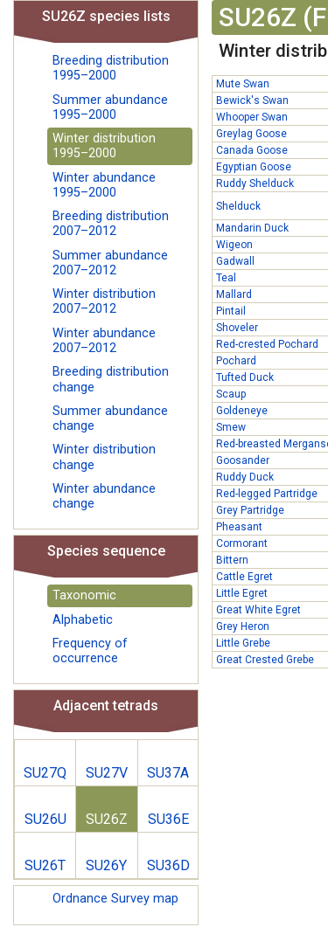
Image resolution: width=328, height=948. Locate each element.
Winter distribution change (104, 457)
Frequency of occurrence (90, 651)
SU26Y (106, 865)
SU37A (168, 773)
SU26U (45, 819)
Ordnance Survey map (115, 898)
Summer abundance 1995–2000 (110, 107)
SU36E (168, 819)
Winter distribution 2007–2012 (104, 301)
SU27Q (45, 773)
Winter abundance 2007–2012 (104, 341)
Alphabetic (82, 619)
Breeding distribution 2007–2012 (110, 224)
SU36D (168, 865)
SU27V (107, 773)
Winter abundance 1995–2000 (104, 185)
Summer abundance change (110, 418)
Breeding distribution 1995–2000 (110, 68)
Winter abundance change (104, 496)
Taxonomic (84, 595)
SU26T (45, 865)
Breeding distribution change (110, 379)
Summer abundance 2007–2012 (110, 263)
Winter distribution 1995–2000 (104, 146)
